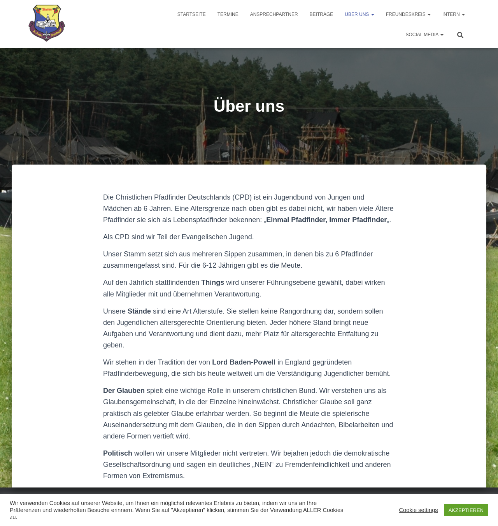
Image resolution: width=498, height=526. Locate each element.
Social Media (424, 34)
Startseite (191, 14)
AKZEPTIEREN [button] (466, 510)
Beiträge (321, 14)
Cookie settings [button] (418, 510)
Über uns (359, 14)
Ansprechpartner (274, 14)
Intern (453, 14)
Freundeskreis (408, 14)
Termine (227, 14)
